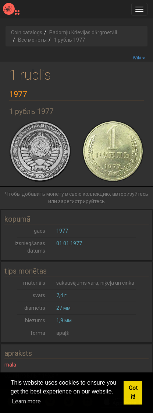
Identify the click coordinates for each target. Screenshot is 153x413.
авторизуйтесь (130, 194)
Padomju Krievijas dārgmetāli (83, 32)
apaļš (62, 333)
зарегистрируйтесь (81, 201)
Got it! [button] (133, 392)
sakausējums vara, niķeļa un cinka (95, 283)
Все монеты (32, 40)
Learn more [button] (26, 401)
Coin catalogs (26, 32)
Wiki (139, 57)
